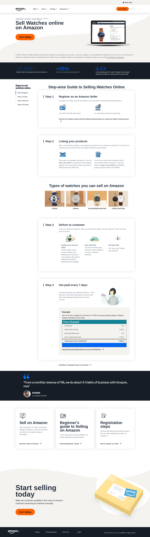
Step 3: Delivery (23, 101)
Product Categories (37, 18)
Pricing (52, 9)
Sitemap (37, 532)
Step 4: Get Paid (23, 105)
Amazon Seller (19, 18)
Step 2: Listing (22, 97)
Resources (64, 9)
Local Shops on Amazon (115, 57)
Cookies (79, 532)
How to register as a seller (109, 444)
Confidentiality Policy (51, 532)
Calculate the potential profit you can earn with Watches (81, 349)
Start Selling (123, 9)
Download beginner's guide (69, 444)
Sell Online (27, 18)
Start (35, 9)
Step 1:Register (23, 93)
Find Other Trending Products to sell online (74, 365)
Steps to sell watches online (23, 86)
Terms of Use (65, 532)
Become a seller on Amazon (29, 444)
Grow (43, 9)
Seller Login (128, 2)
